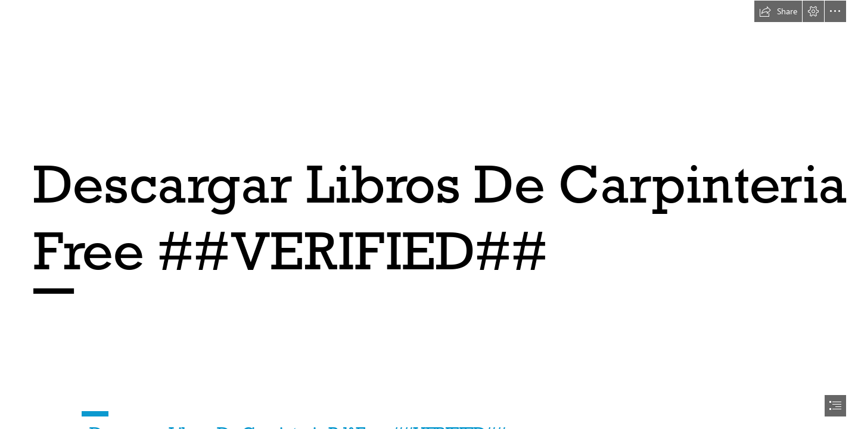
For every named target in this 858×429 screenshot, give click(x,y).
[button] (778, 11)
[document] (429, 214)
